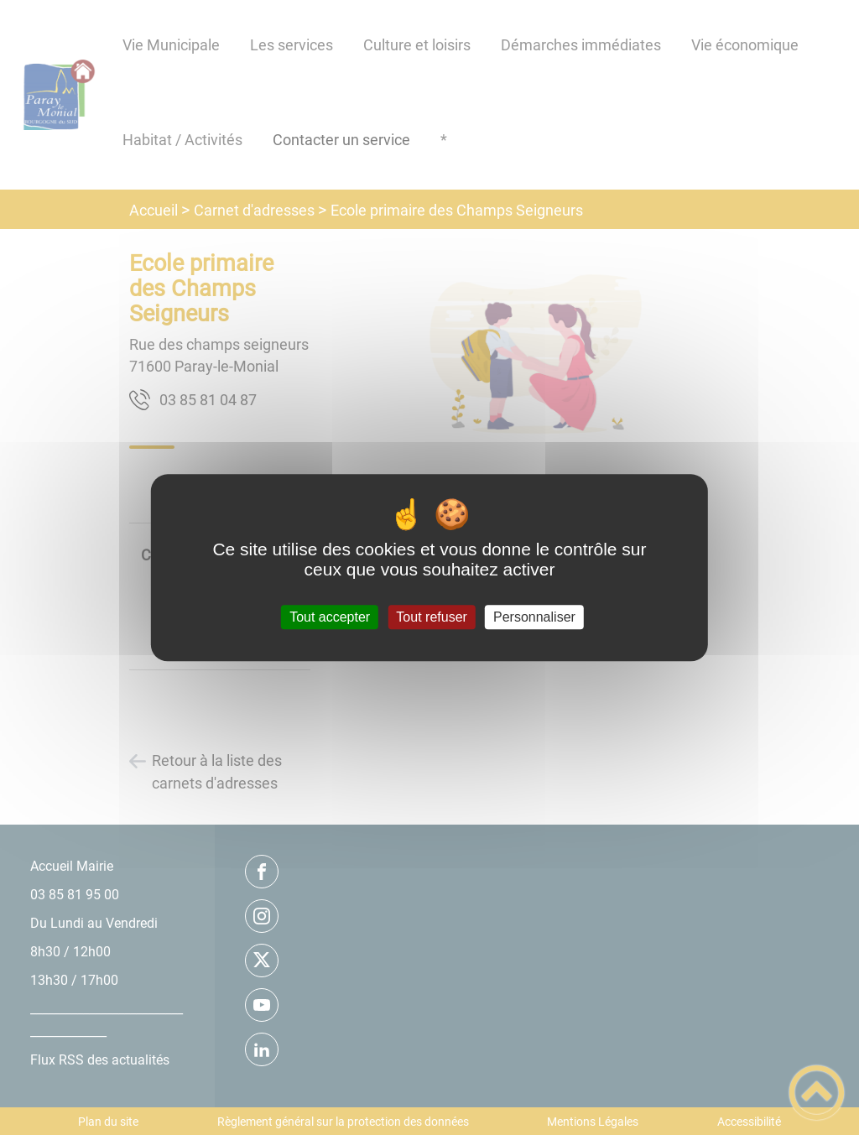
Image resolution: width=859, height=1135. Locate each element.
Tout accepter (329, 617)
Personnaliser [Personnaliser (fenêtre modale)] (534, 617)
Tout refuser (431, 617)
